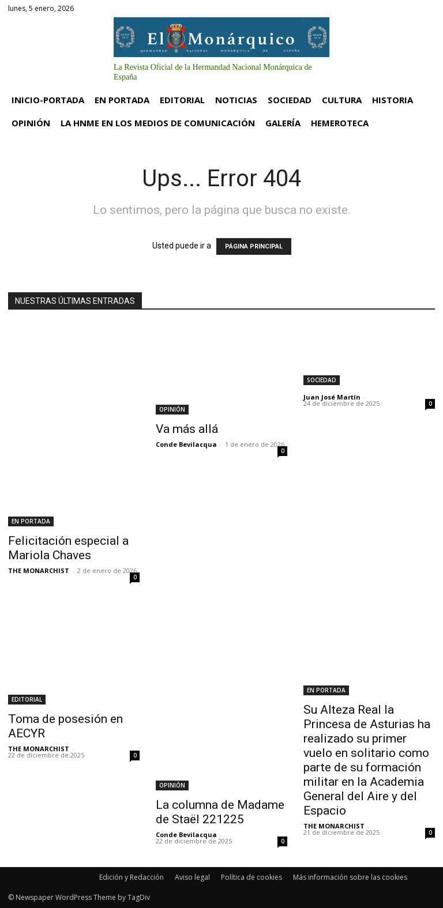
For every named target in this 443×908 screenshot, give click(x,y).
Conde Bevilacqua (186, 444)
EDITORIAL (27, 699)
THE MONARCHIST (38, 570)
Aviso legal (192, 877)
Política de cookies (251, 877)
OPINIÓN (172, 409)
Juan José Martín (332, 397)
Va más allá (187, 429)
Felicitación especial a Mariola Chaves (68, 548)
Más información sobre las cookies (350, 877)
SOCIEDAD (321, 380)
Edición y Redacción (131, 877)
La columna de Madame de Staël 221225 (220, 812)
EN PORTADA (31, 521)
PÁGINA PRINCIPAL (254, 246)
